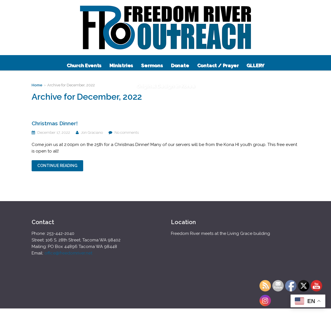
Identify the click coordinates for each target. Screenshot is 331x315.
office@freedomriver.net (68, 253)
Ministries (121, 65)
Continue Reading (57, 165)
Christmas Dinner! (55, 123)
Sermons (152, 65)
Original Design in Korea (165, 86)
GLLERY (255, 65)
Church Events (84, 65)
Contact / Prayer (218, 65)
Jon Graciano (92, 132)
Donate (180, 65)
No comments (127, 132)
